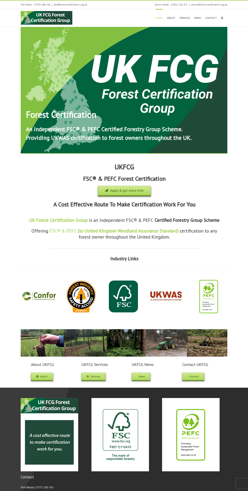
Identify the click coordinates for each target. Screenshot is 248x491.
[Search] (222, 17)
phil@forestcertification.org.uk (70, 4)
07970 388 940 (44, 487)
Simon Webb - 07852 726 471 (171, 4)
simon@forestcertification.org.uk (209, 4)
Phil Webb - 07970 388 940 (35, 4)
